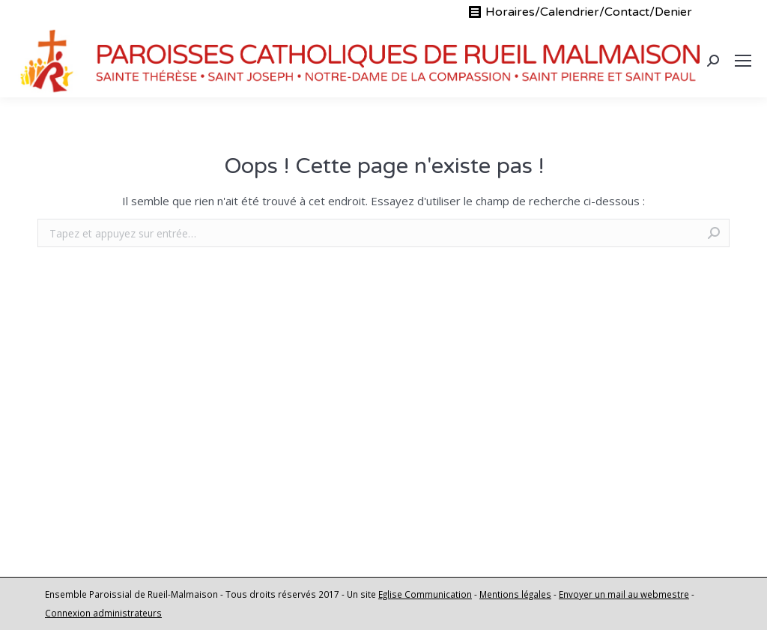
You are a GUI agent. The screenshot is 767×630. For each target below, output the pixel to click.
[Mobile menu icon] (743, 61)
